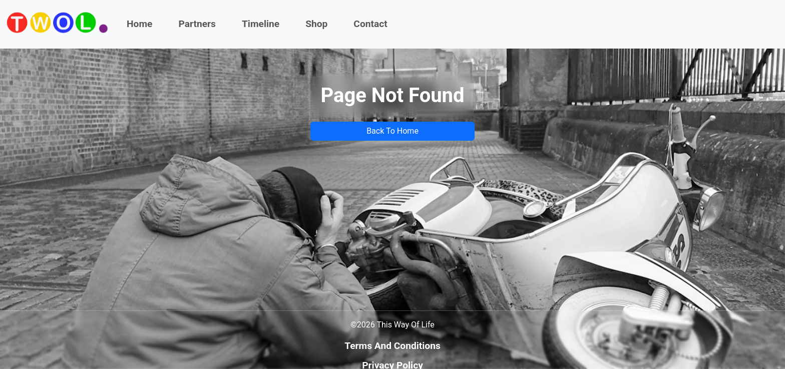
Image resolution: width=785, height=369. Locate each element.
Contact (370, 24)
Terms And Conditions (392, 345)
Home (139, 24)
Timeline (260, 24)
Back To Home (392, 131)
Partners (197, 24)
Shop (316, 24)
